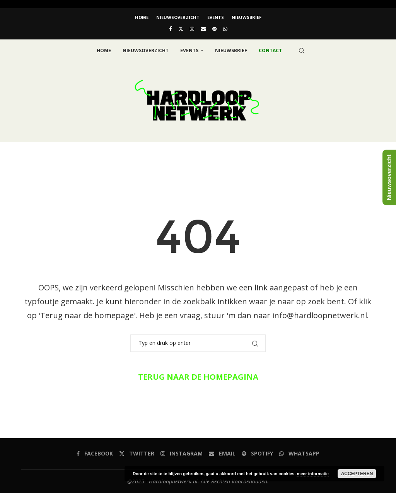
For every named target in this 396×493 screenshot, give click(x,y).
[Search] (302, 50)
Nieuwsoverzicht (178, 17)
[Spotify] (214, 28)
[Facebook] (170, 28)
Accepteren (357, 473)
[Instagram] (192, 28)
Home (141, 17)
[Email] (203, 28)
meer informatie (313, 473)
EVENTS (215, 17)
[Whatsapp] (225, 28)
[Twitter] (180, 28)
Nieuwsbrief (246, 17)
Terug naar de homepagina (198, 377)
